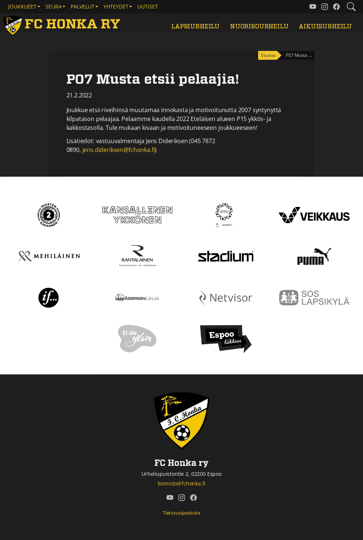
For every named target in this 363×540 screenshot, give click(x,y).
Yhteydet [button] (116, 6)
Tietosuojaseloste (181, 512)
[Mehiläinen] (48, 256)
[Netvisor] (226, 297)
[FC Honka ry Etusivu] (63, 24)
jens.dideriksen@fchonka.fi (118, 150)
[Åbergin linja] (137, 297)
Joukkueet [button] (22, 6)
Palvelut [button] (83, 6)
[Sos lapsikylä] (314, 297)
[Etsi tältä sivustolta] (351, 7)
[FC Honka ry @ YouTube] (313, 7)
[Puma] (314, 256)
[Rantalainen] (137, 256)
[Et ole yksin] (137, 338)
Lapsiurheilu (195, 27)
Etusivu (268, 55)
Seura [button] (53, 6)
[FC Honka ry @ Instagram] (325, 7)
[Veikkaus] (314, 214)
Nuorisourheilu (259, 27)
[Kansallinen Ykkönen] (137, 214)
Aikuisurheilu (325, 27)
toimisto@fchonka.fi (182, 483)
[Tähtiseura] (226, 214)
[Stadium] (225, 256)
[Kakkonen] (49, 214)
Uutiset (147, 6)
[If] (49, 297)
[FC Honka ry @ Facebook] (336, 7)
